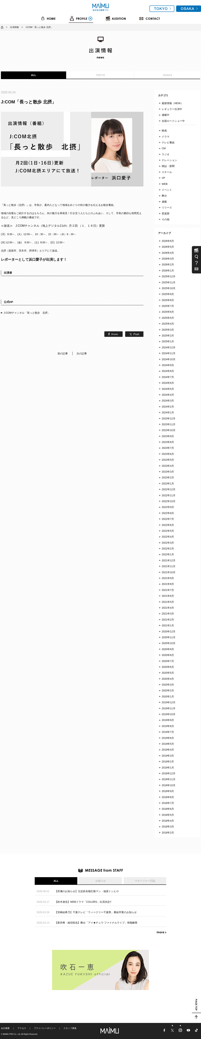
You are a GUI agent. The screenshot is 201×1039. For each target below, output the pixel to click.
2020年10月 (168, 643)
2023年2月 (168, 477)
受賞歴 (165, 213)
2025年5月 (168, 317)
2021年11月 (168, 566)
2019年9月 (168, 720)
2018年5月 (168, 814)
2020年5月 (168, 672)
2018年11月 (168, 779)
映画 (164, 130)
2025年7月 (168, 306)
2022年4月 (168, 536)
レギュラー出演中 (172, 109)
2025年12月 (168, 276)
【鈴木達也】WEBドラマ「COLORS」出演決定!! (83, 901)
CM (164, 148)
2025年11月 (168, 282)
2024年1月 (168, 412)
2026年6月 (168, 240)
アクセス (21, 1028)
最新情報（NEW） (172, 103)
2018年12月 (168, 773)
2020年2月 (168, 690)
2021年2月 (168, 619)
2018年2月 (168, 832)
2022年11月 (168, 495)
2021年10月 (168, 572)
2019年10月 (168, 714)
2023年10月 (168, 430)
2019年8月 (168, 726)
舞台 (164, 195)
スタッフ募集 (70, 1028)
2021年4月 (168, 607)
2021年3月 (168, 613)
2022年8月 (168, 513)
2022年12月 (168, 489)
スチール (167, 172)
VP (163, 177)
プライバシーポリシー (45, 1028)
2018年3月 (168, 826)
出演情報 (14, 27)
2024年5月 (168, 388)
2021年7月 (168, 590)
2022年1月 (168, 554)
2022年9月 (168, 507)
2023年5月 (168, 459)
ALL (33, 75)
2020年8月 (168, 655)
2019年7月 (168, 731)
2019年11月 (168, 708)
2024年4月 (168, 394)
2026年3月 (168, 258)
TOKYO (100, 75)
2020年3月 (168, 684)
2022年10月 (168, 501)
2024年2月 (168, 406)
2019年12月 (168, 702)
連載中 (165, 114)
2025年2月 (168, 335)
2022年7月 (168, 518)
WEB (165, 183)
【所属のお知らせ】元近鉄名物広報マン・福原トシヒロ (87, 891)
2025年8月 (168, 300)
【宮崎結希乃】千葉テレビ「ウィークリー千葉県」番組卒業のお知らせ (96, 912)
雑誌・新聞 (168, 166)
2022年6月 (168, 525)
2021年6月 (168, 595)
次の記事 (82, 353)
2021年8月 (168, 584)
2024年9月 (168, 365)
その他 (165, 219)
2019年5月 (168, 743)
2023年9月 (168, 436)
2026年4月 (168, 252)
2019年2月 (168, 761)
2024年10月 (168, 359)
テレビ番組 (168, 142)
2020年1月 (168, 696)
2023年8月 (168, 442)
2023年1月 (168, 483)
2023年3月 (168, 471)
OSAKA (167, 75)
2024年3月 (168, 400)
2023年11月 (168, 424)
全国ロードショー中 (173, 120)
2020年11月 (168, 637)
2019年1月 (168, 767)
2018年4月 (168, 820)
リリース (167, 207)
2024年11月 (168, 353)
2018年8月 (168, 797)
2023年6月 (168, 453)
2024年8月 (168, 371)
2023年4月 (168, 465)
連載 (164, 201)
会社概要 (5, 1028)
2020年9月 (168, 649)
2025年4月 (168, 323)
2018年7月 (168, 803)
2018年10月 (168, 785)
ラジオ (165, 154)
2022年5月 (168, 530)
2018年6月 (168, 808)
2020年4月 (168, 678)
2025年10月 (168, 288)
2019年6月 (168, 738)
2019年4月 (168, 749)
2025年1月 (168, 341)
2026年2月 (168, 264)
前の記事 (63, 353)
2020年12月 (168, 631)
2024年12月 (168, 347)
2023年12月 (168, 418)
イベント (167, 189)
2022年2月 (168, 548)
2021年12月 (168, 560)
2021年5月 (168, 601)
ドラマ (165, 136)
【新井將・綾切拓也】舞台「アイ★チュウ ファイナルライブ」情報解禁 (96, 922)
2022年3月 (168, 542)
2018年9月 (168, 791)
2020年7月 (168, 661)
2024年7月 (168, 377)
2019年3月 (168, 755)
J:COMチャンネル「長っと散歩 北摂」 (27, 312)
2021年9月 (168, 578)
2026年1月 (168, 270)
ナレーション (169, 160)
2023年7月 (168, 447)
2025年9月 (168, 294)
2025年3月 (168, 329)
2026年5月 (168, 246)
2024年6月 (168, 382)
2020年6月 (168, 666)
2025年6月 (168, 311)
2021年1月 (168, 625)
